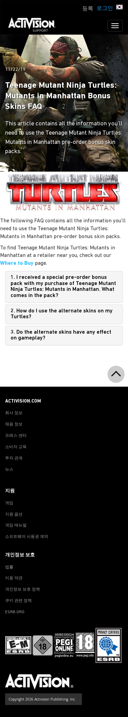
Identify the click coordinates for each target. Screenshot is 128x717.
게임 (9, 503)
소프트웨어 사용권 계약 (26, 537)
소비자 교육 (16, 447)
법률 (9, 567)
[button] (119, 8)
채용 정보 (14, 424)
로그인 (105, 8)
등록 (87, 9)
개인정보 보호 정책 (22, 590)
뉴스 (9, 470)
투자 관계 (14, 458)
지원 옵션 (14, 514)
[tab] (64, 286)
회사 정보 (14, 413)
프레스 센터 (16, 436)
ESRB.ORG (15, 612)
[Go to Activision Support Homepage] (35, 25)
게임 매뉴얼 (16, 525)
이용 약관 (14, 578)
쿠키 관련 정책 (18, 601)
